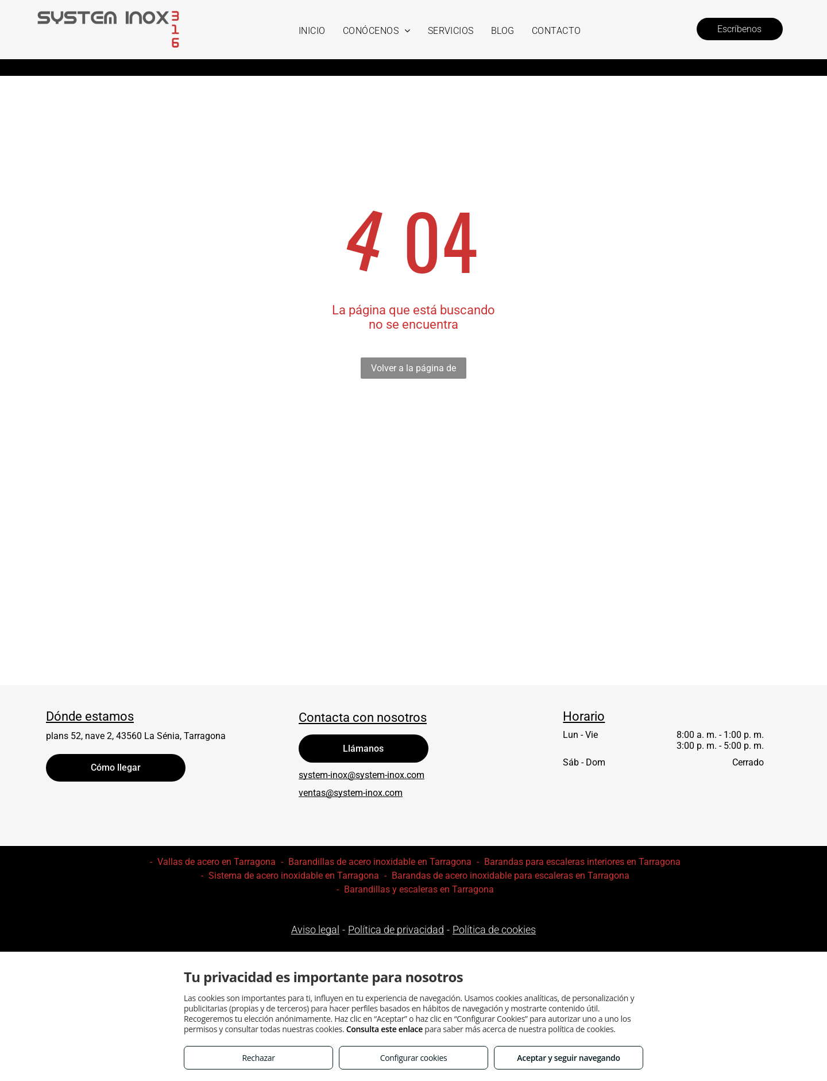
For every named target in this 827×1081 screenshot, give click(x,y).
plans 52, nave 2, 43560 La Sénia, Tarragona (136, 735)
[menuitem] (312, 30)
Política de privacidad (396, 930)
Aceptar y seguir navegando (568, 1057)
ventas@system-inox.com (351, 792)
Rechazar (258, 1057)
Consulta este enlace (384, 1029)
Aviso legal (315, 930)
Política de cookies (494, 930)
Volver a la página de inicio (413, 371)
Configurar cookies (413, 1057)
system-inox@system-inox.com (361, 775)
